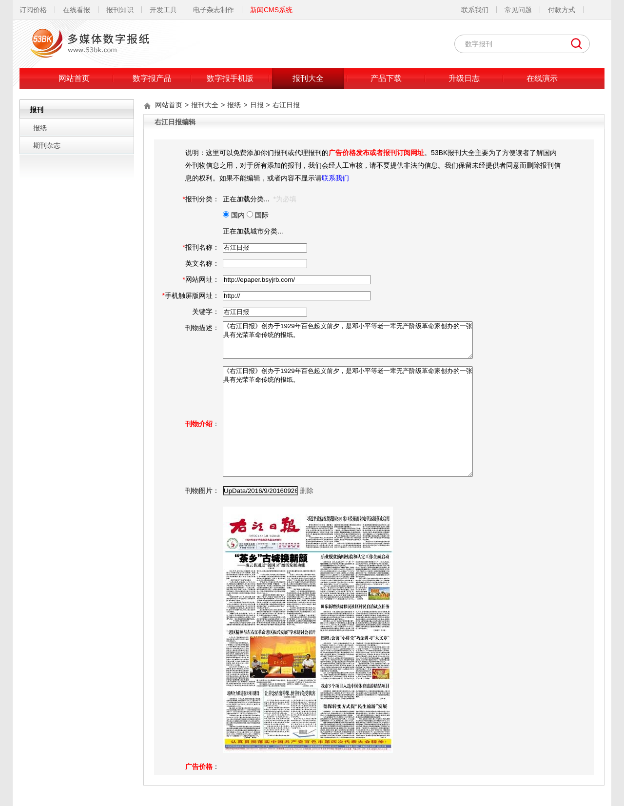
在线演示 (542, 78)
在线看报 (76, 10)
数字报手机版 (230, 78)
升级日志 (464, 78)
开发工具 (163, 10)
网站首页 (74, 78)
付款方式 (561, 10)
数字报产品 (152, 78)
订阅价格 (33, 10)
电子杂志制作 (213, 10)
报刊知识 (120, 10)
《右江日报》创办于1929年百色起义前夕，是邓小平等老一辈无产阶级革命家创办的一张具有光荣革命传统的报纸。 (348, 340)
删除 (306, 490)
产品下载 (386, 78)
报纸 (40, 128)
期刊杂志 (46, 145)
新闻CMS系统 (271, 10)
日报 (257, 105)
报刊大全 (308, 78)
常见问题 (518, 10)
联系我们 (474, 10)
